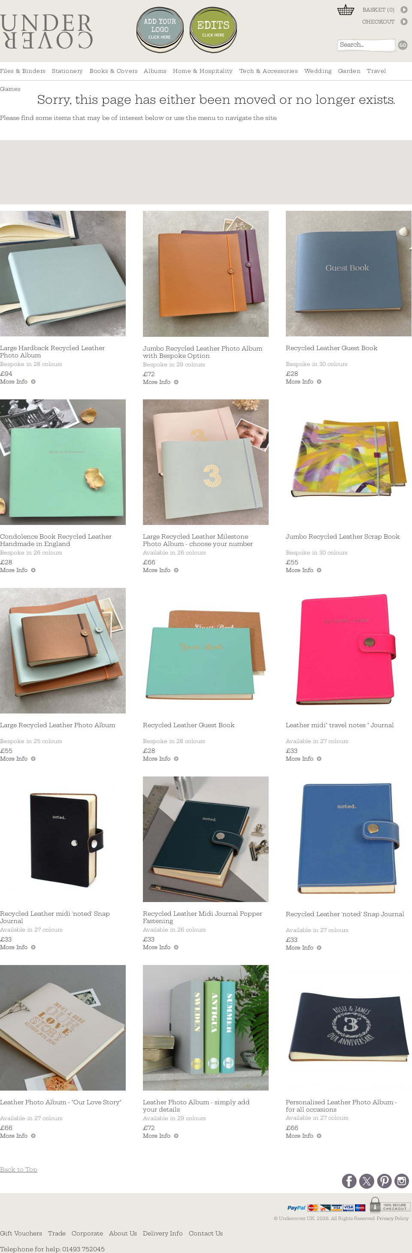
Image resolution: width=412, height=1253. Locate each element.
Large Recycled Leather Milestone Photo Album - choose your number (198, 540)
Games (10, 89)
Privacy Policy (393, 1218)
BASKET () (379, 10)
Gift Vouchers (21, 1233)
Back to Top (18, 1169)
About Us (123, 1233)
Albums (155, 71)
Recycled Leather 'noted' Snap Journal (345, 914)
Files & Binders (22, 71)
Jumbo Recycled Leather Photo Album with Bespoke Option (202, 352)
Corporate (87, 1233)
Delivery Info (163, 1233)
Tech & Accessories (268, 71)
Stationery (67, 71)
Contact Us (206, 1233)
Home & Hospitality (203, 71)
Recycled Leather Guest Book (332, 348)
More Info (13, 381)
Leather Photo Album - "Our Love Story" (60, 1102)
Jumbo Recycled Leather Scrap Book (343, 536)
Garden (349, 71)
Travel (376, 71)
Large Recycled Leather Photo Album (57, 725)
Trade (57, 1233)
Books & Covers (113, 71)
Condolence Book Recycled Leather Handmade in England (56, 540)
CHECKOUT (378, 22)
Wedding (318, 71)
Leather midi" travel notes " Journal (340, 725)
